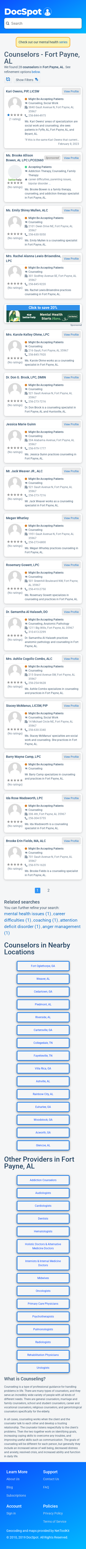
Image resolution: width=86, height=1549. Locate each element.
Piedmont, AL (43, 1004)
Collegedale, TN (43, 1042)
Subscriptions (16, 1495)
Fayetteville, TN (43, 1055)
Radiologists (43, 1342)
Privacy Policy (53, 1513)
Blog (9, 1487)
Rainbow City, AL (43, 1094)
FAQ (46, 1487)
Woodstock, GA (43, 1119)
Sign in (11, 1513)
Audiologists (43, 1193)
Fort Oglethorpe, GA (43, 966)
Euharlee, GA (43, 1107)
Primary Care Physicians (43, 1303)
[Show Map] (8, 79)
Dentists (43, 1218)
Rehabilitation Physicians (43, 1355)
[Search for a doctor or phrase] (43, 23)
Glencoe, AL (43, 1145)
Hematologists (43, 1231)
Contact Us (51, 1479)
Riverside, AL (43, 1017)
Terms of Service (54, 1521)
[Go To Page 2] (48, 890)
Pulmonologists (43, 1329)
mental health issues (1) (27, 913)
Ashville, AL (43, 1081)
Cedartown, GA (43, 991)
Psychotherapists (43, 1316)
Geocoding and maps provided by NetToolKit (37, 1531)
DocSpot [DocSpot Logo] (27, 11)
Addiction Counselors (43, 1180)
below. (36, 72)
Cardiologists (43, 1205)
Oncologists (43, 1291)
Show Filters (27, 80)
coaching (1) (45, 920)
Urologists (43, 1367)
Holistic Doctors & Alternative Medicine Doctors (43, 1246)
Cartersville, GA (43, 1030)
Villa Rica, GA (43, 1068)
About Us (12, 1479)
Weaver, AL (43, 978)
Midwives (43, 1278)
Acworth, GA (43, 1132)
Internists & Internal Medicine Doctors (43, 1263)
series (62, 42)
